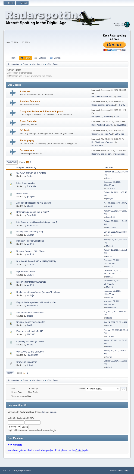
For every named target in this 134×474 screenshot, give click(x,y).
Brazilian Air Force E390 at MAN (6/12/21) (36, 261)
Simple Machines (24, 471)
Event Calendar (28, 121)
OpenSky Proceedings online (30, 341)
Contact (79, 450)
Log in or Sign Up (17, 405)
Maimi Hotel (21, 193)
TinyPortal (113, 471)
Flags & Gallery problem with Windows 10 (35, 302)
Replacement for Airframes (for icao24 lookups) (38, 292)
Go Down (12, 162)
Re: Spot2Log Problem (101, 116)
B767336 (31, 334)
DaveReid (31, 215)
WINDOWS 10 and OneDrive (30, 352)
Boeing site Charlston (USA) (29, 231)
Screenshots (27, 150)
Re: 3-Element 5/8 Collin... (103, 96)
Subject (20, 167)
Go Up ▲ (127, 471)
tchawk (30, 206)
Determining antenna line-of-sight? (32, 212)
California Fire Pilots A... (102, 134)
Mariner (30, 235)
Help (120, 471)
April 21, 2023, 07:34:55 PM (115, 203)
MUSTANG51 (97, 145)
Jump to (82, 389)
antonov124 (32, 225)
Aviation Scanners (30, 101)
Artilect (29, 365)
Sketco (30, 176)
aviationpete (120, 154)
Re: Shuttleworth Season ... (103, 142)
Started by (31, 167)
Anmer (116, 116)
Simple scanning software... (103, 105)
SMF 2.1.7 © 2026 (10, 471)
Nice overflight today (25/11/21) (31, 282)
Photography (27, 140)
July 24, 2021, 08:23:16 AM (115, 322)
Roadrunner (32, 305)
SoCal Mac (121, 125)
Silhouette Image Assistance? (30, 312)
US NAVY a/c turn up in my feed (31, 173)
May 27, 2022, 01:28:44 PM (115, 232)
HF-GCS (121, 105)
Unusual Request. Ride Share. (30, 251)
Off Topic (25, 130)
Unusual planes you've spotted (30, 322)
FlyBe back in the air (26, 271)
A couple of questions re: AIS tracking (33, 203)
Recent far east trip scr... (102, 154)
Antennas (25, 91)
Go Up (10, 373)
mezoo (30, 344)
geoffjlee (31, 196)
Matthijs (30, 295)
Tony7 (119, 96)
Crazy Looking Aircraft (26, 362)
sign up (53, 412)
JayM (29, 325)
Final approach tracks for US (29, 331)
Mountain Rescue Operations (30, 241)
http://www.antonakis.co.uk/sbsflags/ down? (36, 222)
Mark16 (30, 244)
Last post (110, 167)
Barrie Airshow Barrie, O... (103, 125)
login (44, 412)
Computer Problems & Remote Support (41, 111)
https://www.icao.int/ (25, 183)
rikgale (30, 316)
